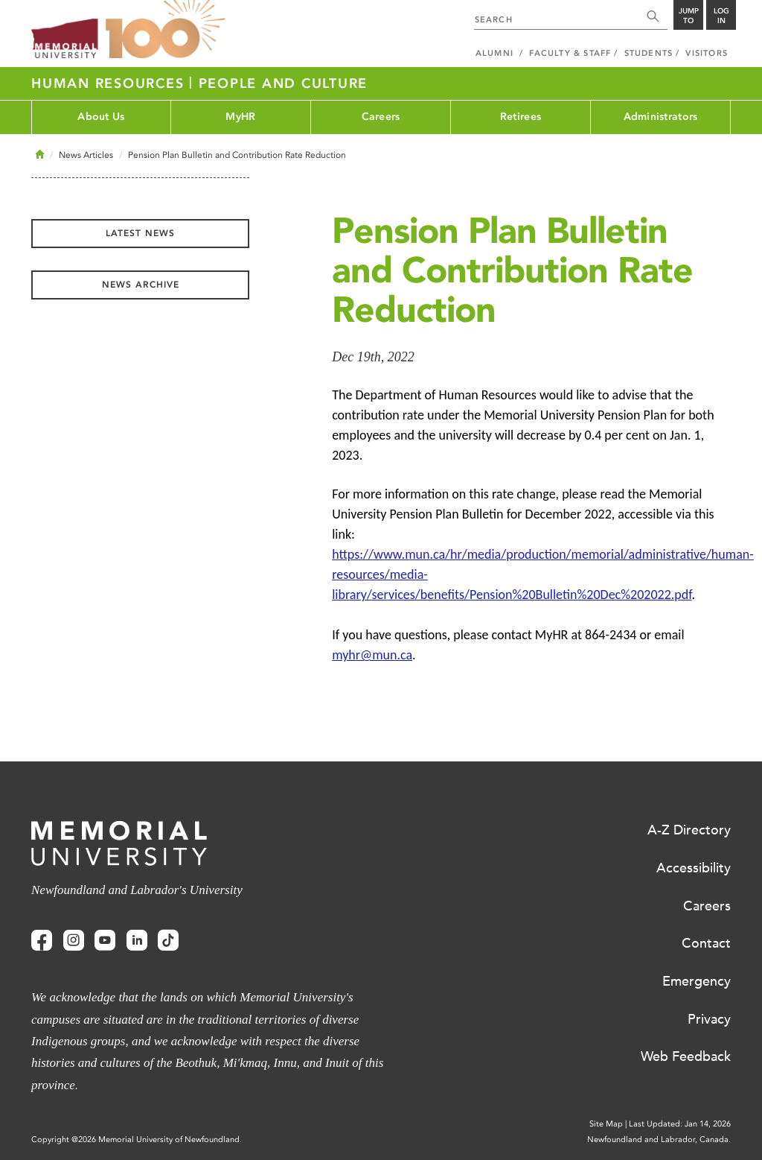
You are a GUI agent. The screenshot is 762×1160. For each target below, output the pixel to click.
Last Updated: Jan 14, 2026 (680, 1124)
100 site (165, 30)
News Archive (140, 284)
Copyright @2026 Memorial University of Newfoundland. (136, 1139)
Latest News (140, 233)
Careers (381, 116)
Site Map (606, 1124)
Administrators (661, 116)
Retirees (520, 116)
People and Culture (283, 83)
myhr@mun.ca (372, 655)
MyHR (240, 116)
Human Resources (110, 83)
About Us (100, 116)
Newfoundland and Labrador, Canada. (659, 1139)
